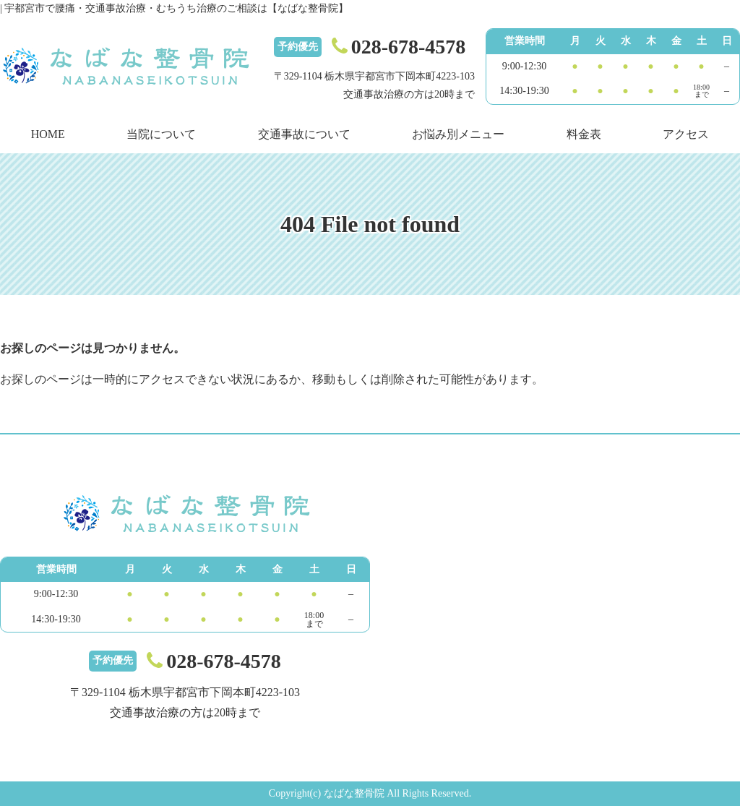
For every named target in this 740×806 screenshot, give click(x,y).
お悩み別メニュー (458, 134)
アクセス (686, 134)
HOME (48, 134)
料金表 (584, 134)
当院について (161, 134)
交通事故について (304, 134)
